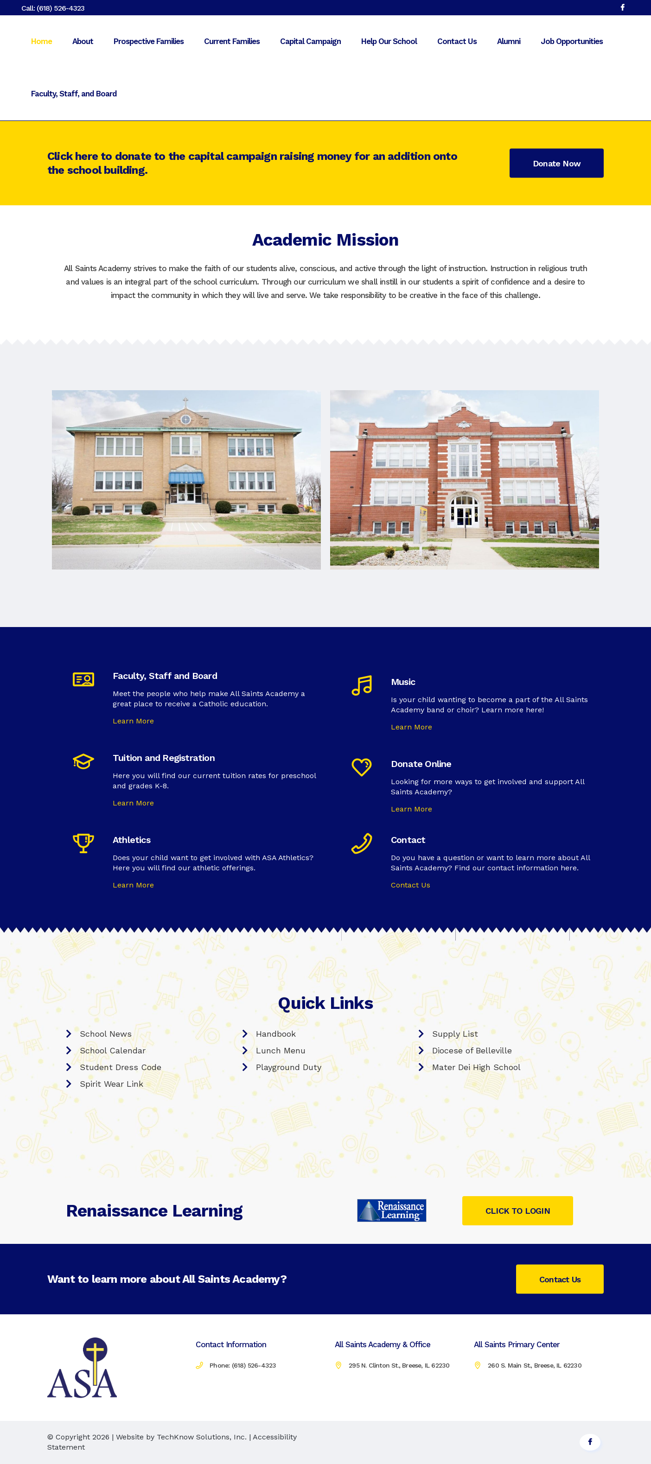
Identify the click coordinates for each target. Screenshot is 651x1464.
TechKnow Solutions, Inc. (202, 1436)
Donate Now (557, 163)
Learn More (133, 720)
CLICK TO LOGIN (517, 1211)
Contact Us (410, 885)
